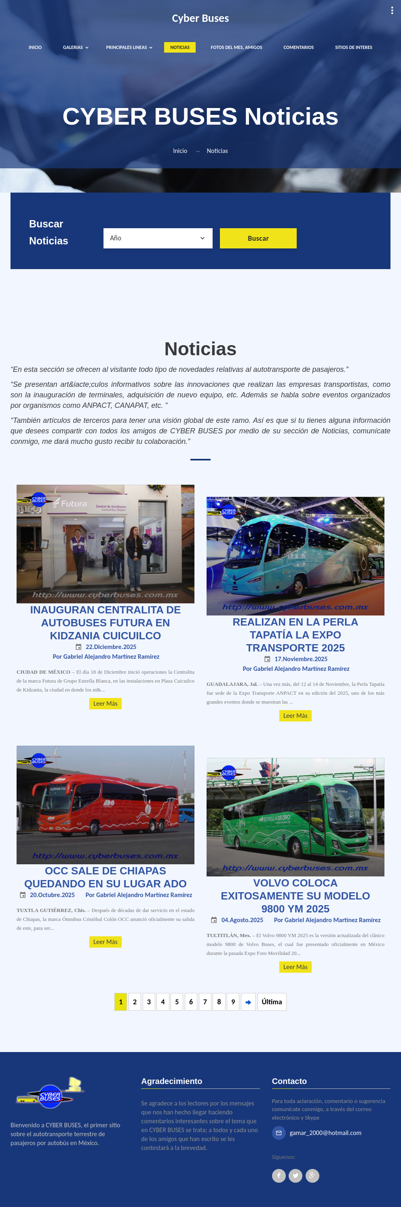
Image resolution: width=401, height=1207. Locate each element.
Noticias (217, 151)
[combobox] (158, 238)
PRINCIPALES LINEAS (126, 47)
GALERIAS (73, 47)
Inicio (180, 151)
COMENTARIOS (299, 47)
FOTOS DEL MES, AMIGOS (236, 47)
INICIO (35, 47)
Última (272, 1001)
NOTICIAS (179, 47)
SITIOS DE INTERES (353, 47)
